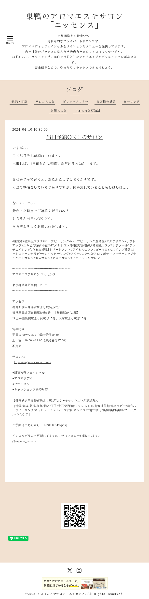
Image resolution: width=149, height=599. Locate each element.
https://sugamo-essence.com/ (32, 362)
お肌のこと (59, 110)
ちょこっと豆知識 (87, 110)
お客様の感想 (106, 101)
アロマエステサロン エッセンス (61, 593)
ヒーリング (132, 101)
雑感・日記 (19, 101)
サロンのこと (45, 101)
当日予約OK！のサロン (74, 137)
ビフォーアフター (75, 101)
